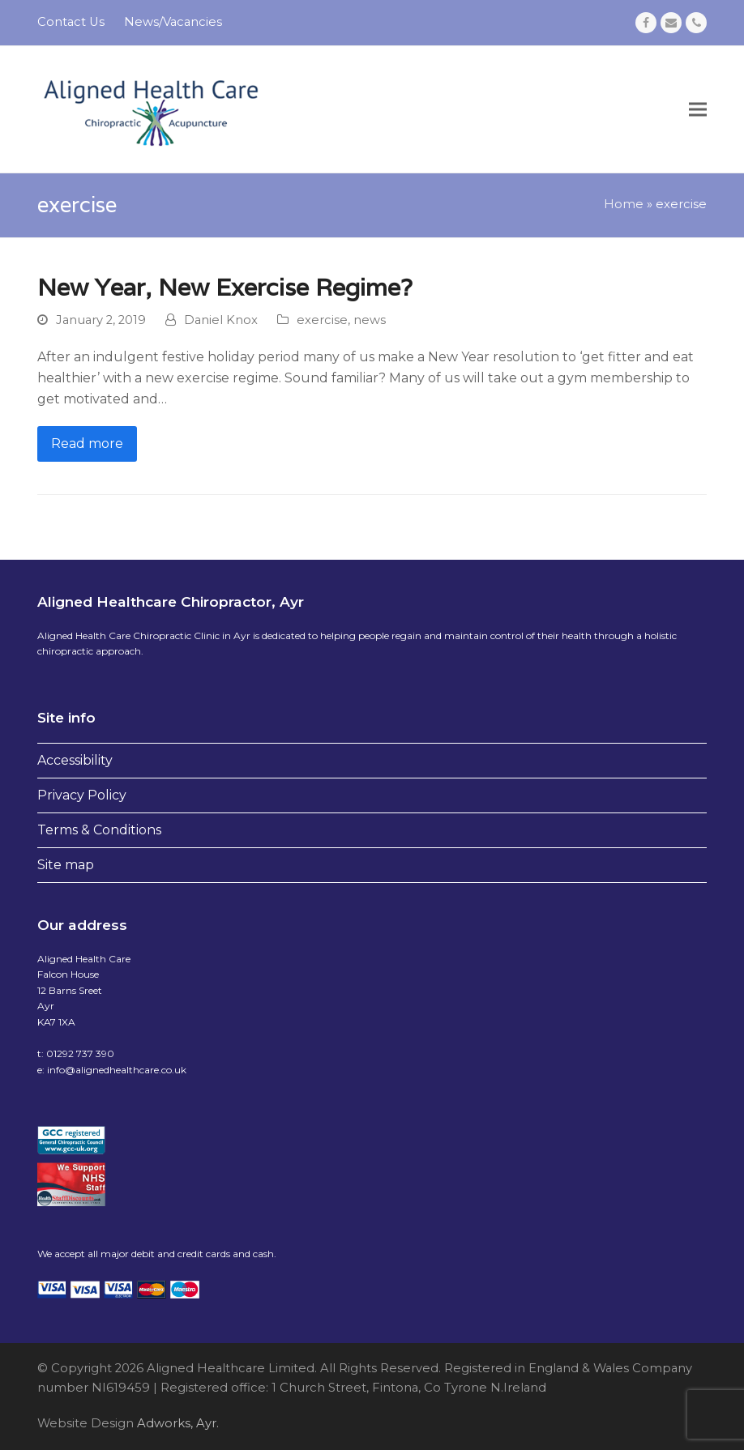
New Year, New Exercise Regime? (225, 286)
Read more (87, 443)
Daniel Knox (221, 320)
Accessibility (75, 760)
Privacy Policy (81, 795)
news (369, 320)
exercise (322, 320)
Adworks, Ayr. (176, 1423)
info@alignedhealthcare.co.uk (116, 1070)
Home (624, 204)
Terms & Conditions (99, 830)
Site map (65, 864)
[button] (698, 109)
